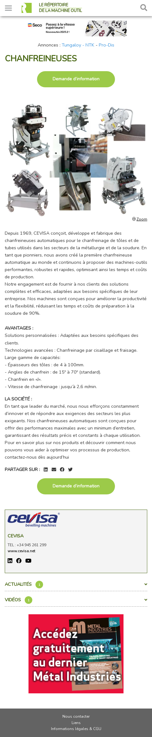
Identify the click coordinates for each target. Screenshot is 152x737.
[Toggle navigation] (8, 8)
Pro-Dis (106, 45)
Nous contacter (76, 716)
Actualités (76, 584)
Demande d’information (76, 79)
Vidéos (76, 600)
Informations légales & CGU (76, 728)
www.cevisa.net (21, 551)
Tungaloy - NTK (78, 45)
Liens (76, 722)
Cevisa (15, 536)
